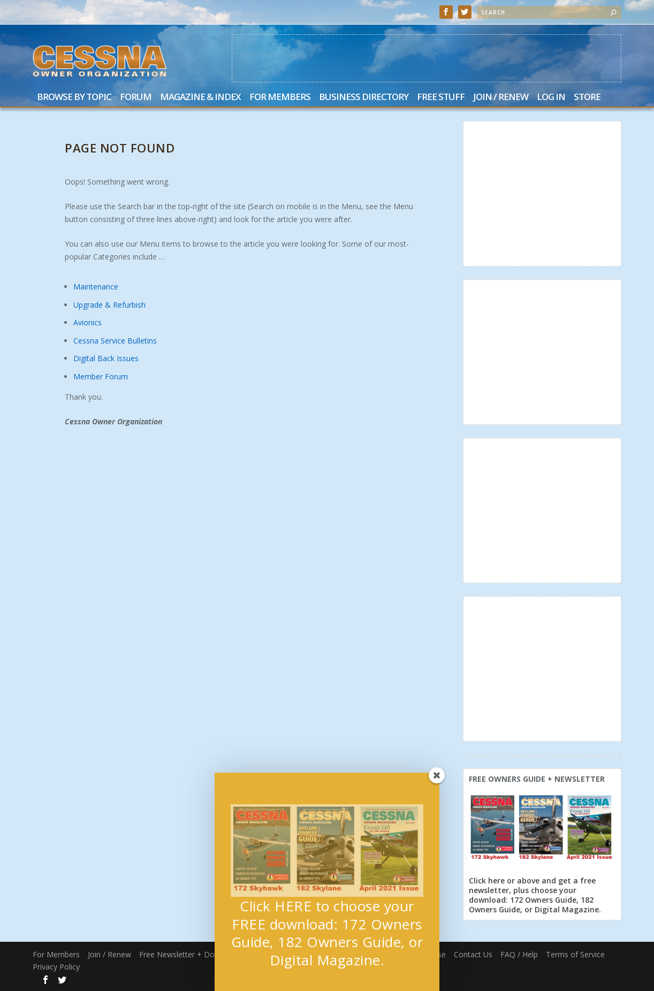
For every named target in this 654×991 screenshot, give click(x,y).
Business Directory (363, 98)
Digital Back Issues (106, 358)
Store (587, 98)
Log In (551, 98)
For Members (279, 98)
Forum (135, 98)
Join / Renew (500, 98)
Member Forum (100, 376)
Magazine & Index (200, 98)
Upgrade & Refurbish (109, 305)
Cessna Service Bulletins (115, 341)
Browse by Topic (74, 98)
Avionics (87, 322)
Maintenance (95, 286)
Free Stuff (441, 98)
